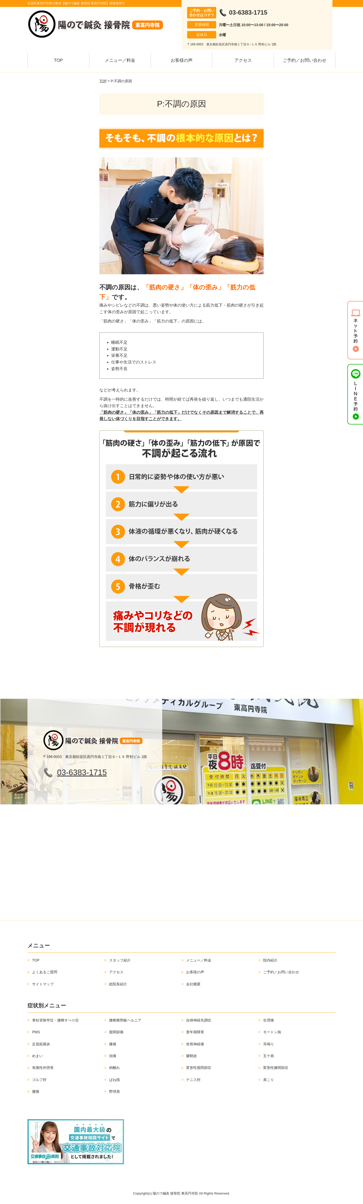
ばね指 (114, 1080)
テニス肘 (193, 1080)
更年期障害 (195, 1032)
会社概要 (193, 984)
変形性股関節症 (198, 1068)
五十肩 (268, 1056)
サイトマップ (43, 984)
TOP (58, 60)
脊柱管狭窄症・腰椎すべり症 (55, 1020)
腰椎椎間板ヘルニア (125, 1020)
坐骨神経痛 (195, 1044)
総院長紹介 (118, 984)
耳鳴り (268, 1044)
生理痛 (268, 1020)
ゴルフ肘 (39, 1080)
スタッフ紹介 (120, 960)
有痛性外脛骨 (43, 1068)
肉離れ (114, 1068)
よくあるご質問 (44, 972)
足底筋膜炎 (41, 1044)
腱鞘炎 (191, 1056)
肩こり (268, 1080)
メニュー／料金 (120, 60)
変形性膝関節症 (275, 1068)
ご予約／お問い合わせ (304, 60)
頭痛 (112, 1056)
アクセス (243, 60)
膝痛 (112, 1044)
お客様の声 (182, 60)
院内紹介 (270, 960)
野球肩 (114, 1091)
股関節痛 (116, 1032)
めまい (37, 1056)
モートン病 (272, 1032)
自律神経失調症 (198, 1020)
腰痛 (35, 1091)
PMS (36, 1032)
